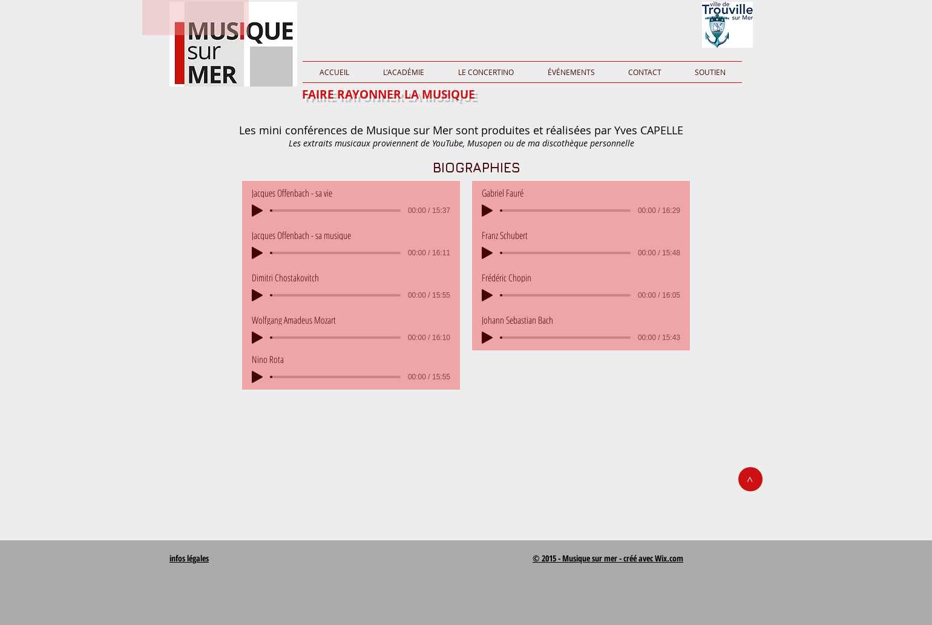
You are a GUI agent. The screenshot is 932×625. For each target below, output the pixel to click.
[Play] (257, 211)
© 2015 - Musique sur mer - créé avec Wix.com (608, 558)
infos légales (189, 558)
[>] (750, 479)
